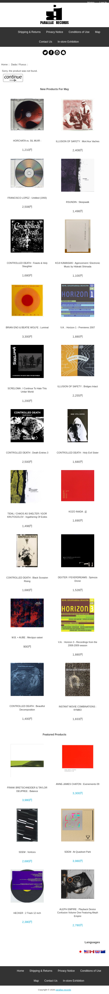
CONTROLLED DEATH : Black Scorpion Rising (27, 579)
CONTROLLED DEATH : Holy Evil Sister (78, 452)
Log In (103, 2)
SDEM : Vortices (27, 852)
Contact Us (45, 41)
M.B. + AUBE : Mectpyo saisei (27, 637)
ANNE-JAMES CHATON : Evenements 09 (78, 784)
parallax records (63, 989)
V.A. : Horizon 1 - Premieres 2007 (77, 327)
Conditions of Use (79, 32)
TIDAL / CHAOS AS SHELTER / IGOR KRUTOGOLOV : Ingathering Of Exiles (27, 515)
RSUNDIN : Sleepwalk (77, 202)
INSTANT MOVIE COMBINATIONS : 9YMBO (78, 708)
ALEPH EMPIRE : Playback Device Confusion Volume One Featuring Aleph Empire (77, 912)
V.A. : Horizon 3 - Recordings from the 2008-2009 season (77, 644)
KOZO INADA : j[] (77, 511)
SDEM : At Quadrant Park (77, 851)
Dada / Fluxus (18, 64)
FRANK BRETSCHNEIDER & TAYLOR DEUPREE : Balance (27, 789)
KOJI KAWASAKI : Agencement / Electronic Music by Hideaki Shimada (77, 265)
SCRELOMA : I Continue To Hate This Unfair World (27, 390)
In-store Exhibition (68, 41)
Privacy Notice (54, 32)
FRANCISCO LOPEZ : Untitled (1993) (27, 198)
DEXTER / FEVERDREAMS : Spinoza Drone (77, 579)
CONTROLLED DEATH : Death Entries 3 (27, 452)
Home (90, 2)
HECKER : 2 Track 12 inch (27, 913)
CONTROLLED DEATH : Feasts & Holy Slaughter (27, 265)
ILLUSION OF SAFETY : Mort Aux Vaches (77, 141)
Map (97, 32)
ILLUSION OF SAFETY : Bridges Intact (77, 386)
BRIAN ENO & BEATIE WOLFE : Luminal (27, 327)
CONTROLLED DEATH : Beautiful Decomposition (27, 708)
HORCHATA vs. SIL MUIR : (27, 140)
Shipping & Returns (29, 32)
